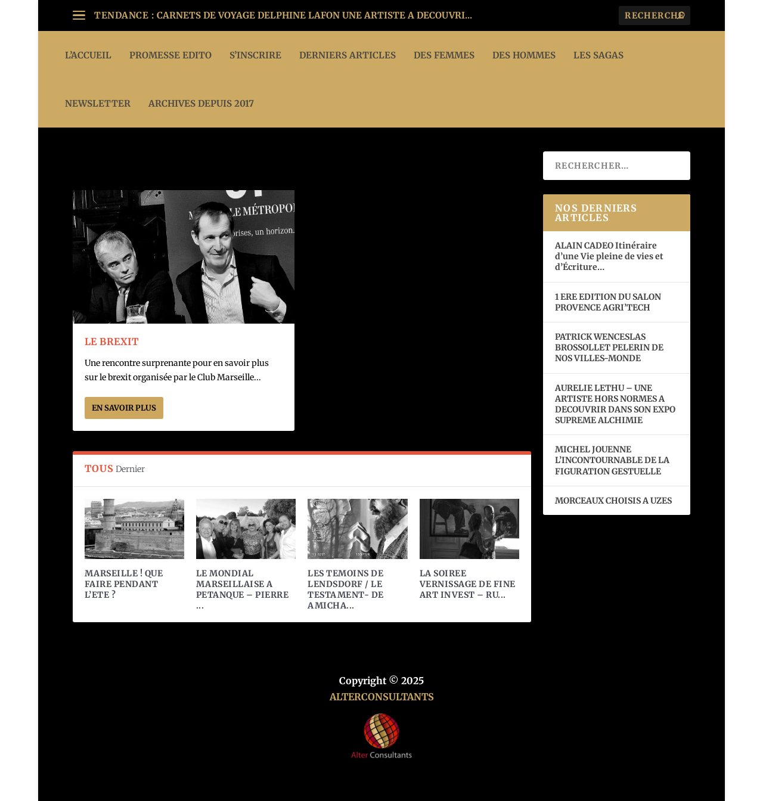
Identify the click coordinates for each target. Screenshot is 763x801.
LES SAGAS (598, 55)
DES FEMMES (444, 55)
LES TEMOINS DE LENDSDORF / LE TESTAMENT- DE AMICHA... (346, 589)
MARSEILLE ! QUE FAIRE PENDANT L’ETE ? (124, 584)
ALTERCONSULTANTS (382, 697)
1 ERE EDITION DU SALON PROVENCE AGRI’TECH (608, 302)
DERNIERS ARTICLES (347, 55)
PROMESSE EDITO (170, 55)
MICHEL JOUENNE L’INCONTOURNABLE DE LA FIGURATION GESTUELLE (612, 460)
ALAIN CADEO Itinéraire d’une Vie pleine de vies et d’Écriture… (609, 256)
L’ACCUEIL (88, 55)
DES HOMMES (524, 55)
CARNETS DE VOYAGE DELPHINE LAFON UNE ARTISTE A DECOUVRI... (314, 15)
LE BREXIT (112, 341)
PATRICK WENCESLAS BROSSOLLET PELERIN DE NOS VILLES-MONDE (609, 347)
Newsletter (98, 103)
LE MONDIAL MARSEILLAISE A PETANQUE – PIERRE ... (242, 589)
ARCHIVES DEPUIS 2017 (201, 103)
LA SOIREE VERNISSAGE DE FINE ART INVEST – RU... (468, 584)
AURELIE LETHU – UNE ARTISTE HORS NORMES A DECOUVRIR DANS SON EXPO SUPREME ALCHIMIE (615, 404)
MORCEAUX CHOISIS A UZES (613, 500)
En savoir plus (124, 408)
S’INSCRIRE (255, 55)
